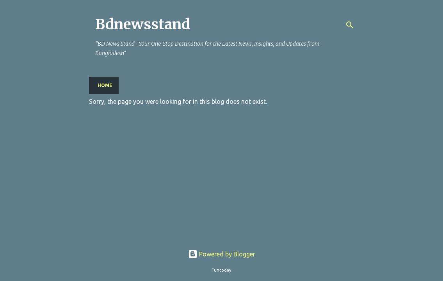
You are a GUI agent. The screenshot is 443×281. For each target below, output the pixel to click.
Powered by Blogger (221, 254)
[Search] (349, 25)
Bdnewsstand (142, 24)
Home (105, 85)
